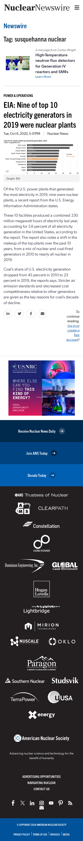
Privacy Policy (22, 834)
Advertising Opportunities (41, 776)
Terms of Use (40, 834)
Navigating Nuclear (41, 782)
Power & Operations (18, 95)
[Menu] (76, 7)
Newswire (15, 25)
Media (66, 834)
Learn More (43, 76)
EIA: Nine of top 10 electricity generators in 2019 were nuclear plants (40, 114)
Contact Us (42, 789)
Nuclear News (57, 133)
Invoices (55, 834)
